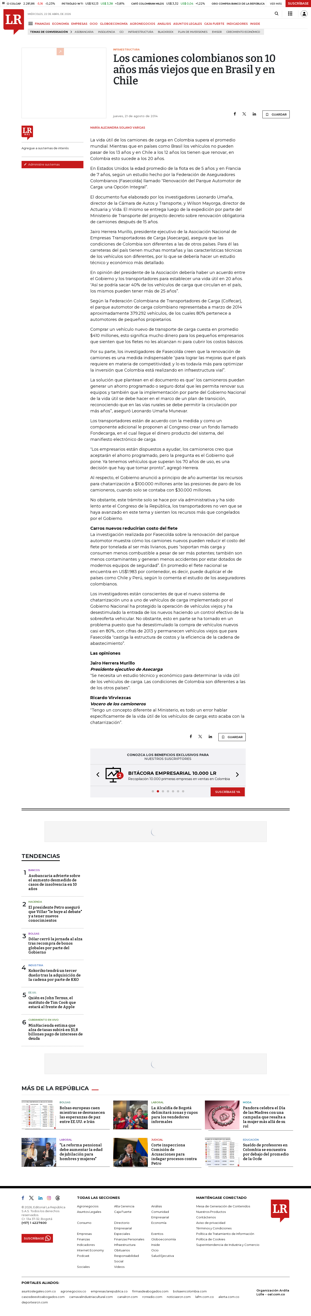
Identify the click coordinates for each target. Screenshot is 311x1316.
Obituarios (122, 1250)
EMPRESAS (79, 23)
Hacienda (35, 901)
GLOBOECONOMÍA (114, 23)
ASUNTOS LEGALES (187, 23)
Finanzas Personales (129, 1239)
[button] (96, 775)
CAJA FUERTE (214, 23)
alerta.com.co (228, 1297)
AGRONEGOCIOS (142, 23)
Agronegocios (87, 1206)
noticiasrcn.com (179, 1297)
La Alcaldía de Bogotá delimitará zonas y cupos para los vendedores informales (174, 1115)
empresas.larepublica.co (109, 1291)
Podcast (83, 1256)
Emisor (217, 31)
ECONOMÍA (60, 23)
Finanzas (83, 1239)
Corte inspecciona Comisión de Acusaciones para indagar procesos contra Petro (174, 1154)
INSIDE (255, 23)
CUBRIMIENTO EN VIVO (43, 1019)
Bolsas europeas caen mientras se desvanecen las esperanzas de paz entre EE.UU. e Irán (82, 1115)
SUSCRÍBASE (298, 3)
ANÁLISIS (164, 23)
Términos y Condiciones (213, 1228)
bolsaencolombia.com (190, 1291)
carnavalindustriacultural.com (91, 1297)
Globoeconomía (163, 1239)
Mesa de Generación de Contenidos (223, 1206)
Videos (119, 1267)
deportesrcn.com (35, 1302)
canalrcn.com (127, 1297)
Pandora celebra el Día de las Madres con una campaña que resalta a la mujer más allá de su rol (264, 1117)
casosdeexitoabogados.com (43, 1297)
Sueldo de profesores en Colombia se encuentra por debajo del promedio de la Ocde (266, 1152)
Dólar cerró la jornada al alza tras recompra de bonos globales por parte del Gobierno (55, 946)
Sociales (83, 1267)
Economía (158, 1223)
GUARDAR (276, 114)
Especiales (122, 1234)
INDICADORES (237, 23)
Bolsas (33, 933)
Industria (35, 965)
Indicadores (86, 1245)
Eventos (157, 1234)
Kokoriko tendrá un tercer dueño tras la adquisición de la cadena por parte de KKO (54, 975)
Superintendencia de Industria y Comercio (227, 1245)
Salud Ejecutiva (162, 1256)
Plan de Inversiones (192, 31)
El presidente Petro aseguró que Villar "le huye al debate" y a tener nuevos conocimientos (55, 914)
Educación (251, 1139)
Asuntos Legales (89, 1212)
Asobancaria (84, 31)
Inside (155, 1245)
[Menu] (31, 23)
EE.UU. (32, 992)
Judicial (157, 1139)
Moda (247, 1102)
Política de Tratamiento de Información (225, 1234)
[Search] (276, 13)
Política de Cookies (210, 1239)
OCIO (94, 23)
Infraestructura (140, 31)
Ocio (155, 1250)
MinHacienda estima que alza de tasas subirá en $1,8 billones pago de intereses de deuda (55, 1032)
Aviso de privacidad (210, 1223)
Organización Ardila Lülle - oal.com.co (272, 1292)
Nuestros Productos (211, 1212)
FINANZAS (42, 23)
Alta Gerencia (124, 1206)
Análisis (156, 1206)
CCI (122, 31)
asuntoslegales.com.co (39, 1291)
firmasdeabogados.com (150, 1291)
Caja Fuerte (123, 1212)
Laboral (157, 1102)
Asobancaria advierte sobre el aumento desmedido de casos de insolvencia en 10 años (54, 882)
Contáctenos (206, 1217)
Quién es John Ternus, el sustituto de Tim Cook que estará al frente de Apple (52, 1002)
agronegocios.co (73, 1291)
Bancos (34, 870)
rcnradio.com (152, 1297)
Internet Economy (90, 1250)
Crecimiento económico (243, 31)
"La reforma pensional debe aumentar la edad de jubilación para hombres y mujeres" (81, 1152)
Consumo (84, 1223)
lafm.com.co (204, 1297)
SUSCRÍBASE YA (227, 792)
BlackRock (165, 31)
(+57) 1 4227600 (34, 1223)
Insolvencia (106, 31)
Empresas (84, 1234)
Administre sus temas (42, 164)
